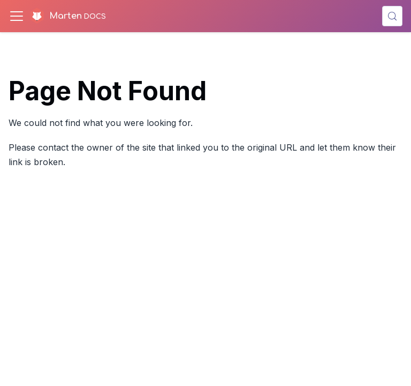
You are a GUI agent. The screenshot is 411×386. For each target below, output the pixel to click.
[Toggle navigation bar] (17, 16)
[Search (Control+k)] (392, 16)
